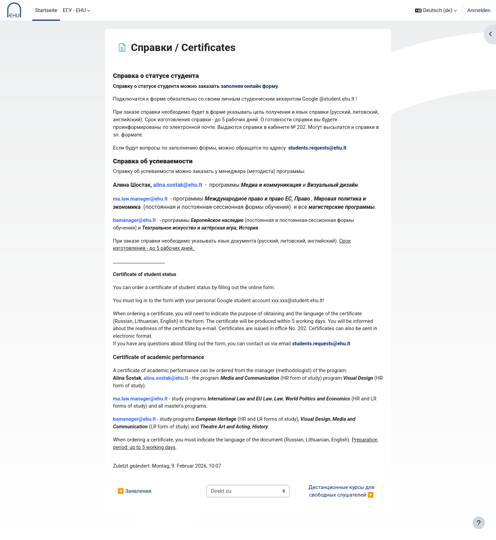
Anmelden (478, 10)
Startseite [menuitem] (46, 10)
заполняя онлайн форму (253, 86)
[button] (436, 10)
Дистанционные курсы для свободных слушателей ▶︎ (342, 498)
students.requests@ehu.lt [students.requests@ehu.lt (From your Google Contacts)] (323, 149)
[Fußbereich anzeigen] (479, 523)
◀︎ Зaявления (134, 498)
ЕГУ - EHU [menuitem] (74, 10)
